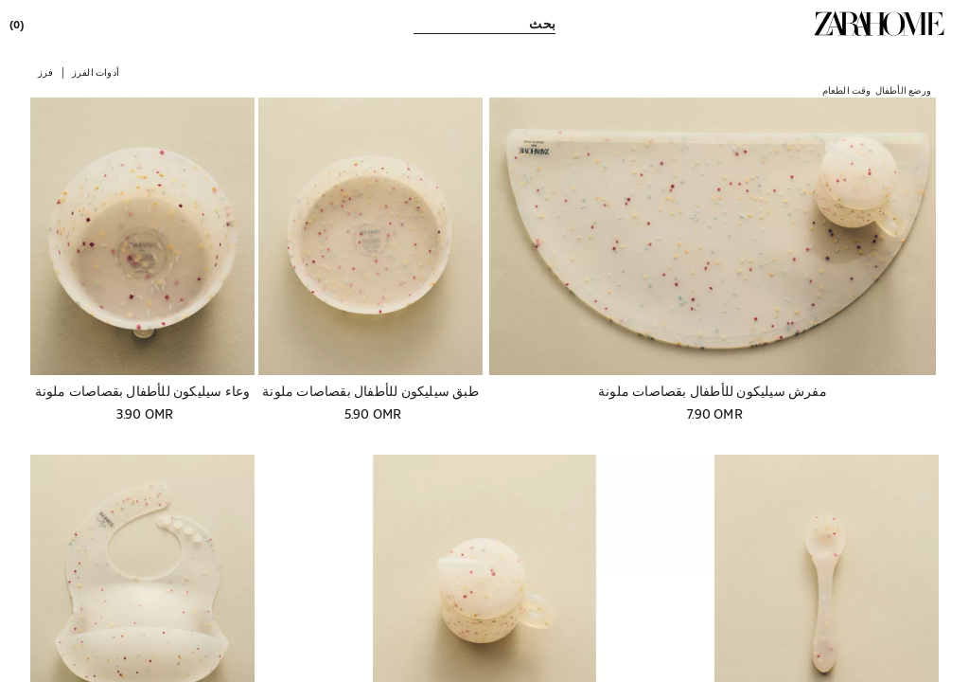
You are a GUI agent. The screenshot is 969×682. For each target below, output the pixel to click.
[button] (95, 71)
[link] (879, 23)
